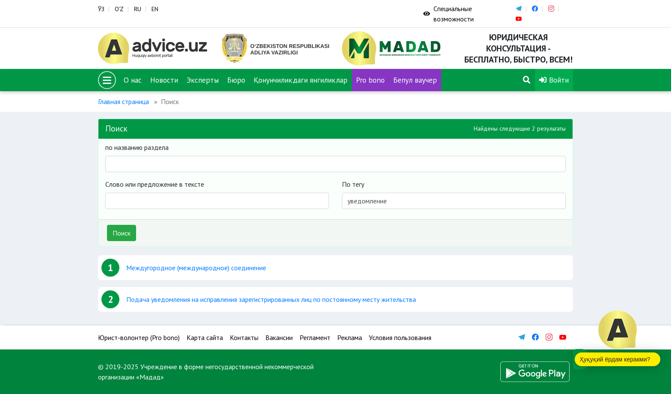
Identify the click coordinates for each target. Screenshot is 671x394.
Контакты (244, 337)
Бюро (236, 80)
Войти (554, 80)
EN (154, 9)
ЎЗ (101, 9)
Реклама (349, 337)
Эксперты (203, 80)
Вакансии (279, 337)
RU (137, 9)
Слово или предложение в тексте (154, 184)
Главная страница (123, 101)
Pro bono (370, 80)
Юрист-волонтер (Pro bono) (139, 337)
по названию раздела (137, 147)
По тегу (353, 184)
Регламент (315, 337)
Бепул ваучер (415, 80)
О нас (133, 80)
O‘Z (119, 9)
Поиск (122, 233)
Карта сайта (205, 337)
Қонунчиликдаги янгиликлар (300, 80)
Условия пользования (400, 337)
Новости (164, 80)
